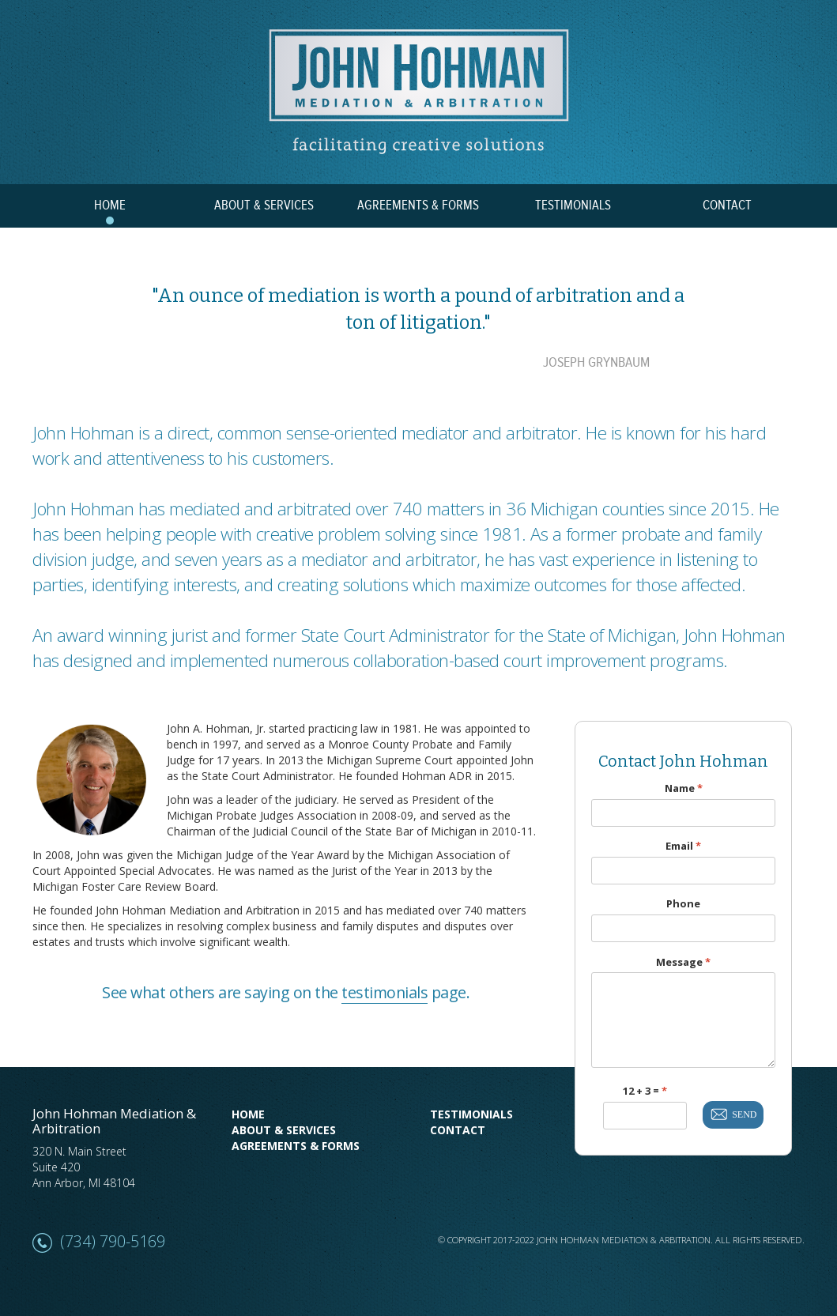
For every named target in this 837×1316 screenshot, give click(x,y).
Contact (457, 1129)
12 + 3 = (645, 1091)
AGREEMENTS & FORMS (418, 205)
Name (684, 788)
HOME (110, 205)
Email (683, 846)
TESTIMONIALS (573, 205)
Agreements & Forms (296, 1145)
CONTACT (727, 205)
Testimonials (471, 1114)
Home (248, 1114)
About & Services (284, 1129)
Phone (683, 904)
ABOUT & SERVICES (264, 205)
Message (683, 962)
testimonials (384, 992)
